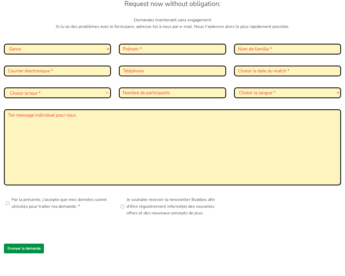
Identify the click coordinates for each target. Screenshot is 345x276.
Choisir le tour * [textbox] (25, 93)
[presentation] (44, 231)
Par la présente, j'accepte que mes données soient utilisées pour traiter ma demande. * (59, 203)
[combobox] (57, 92)
